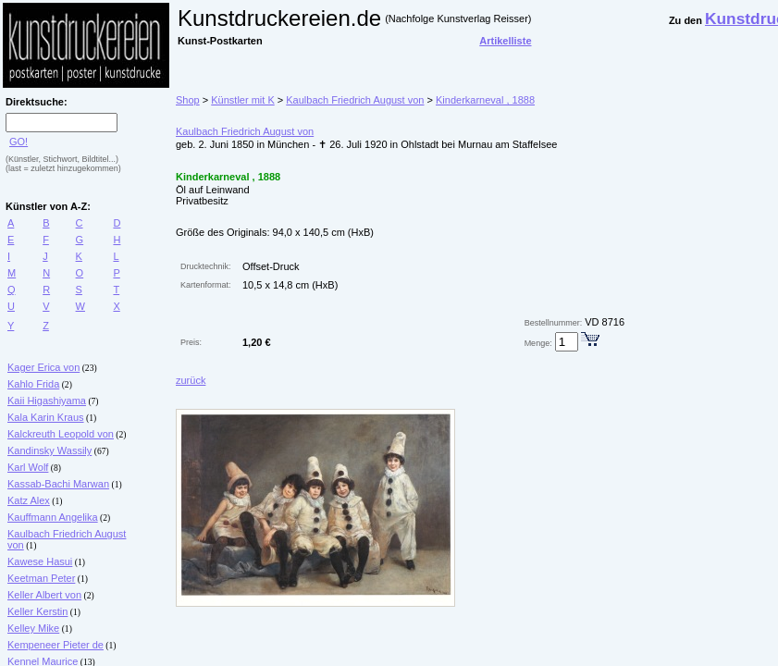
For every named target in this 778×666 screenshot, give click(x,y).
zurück (190, 380)
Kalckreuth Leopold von (60, 433)
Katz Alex (28, 500)
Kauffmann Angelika (52, 517)
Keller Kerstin (37, 611)
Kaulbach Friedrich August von (355, 99)
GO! (18, 141)
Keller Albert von (44, 594)
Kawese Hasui (39, 561)
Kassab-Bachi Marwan (58, 483)
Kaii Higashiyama (46, 400)
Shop (188, 99)
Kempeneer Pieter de (55, 644)
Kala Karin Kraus (45, 417)
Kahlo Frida (33, 383)
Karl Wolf (27, 467)
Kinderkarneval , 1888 (485, 99)
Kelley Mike (33, 628)
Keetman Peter (41, 578)
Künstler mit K (242, 99)
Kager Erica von (43, 367)
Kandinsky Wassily (49, 450)
